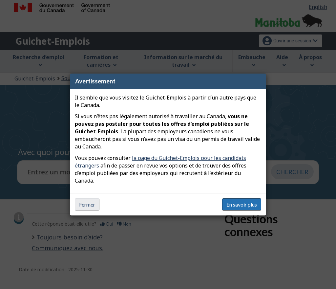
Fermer (87, 204)
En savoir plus (241, 204)
